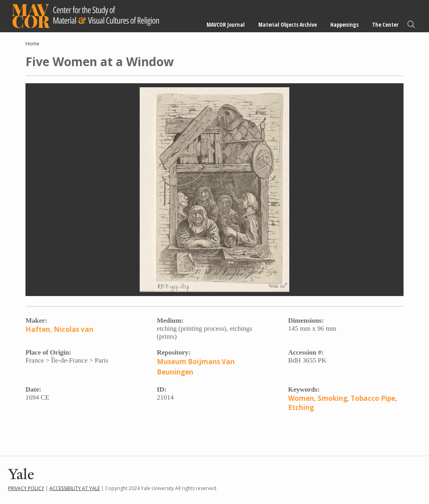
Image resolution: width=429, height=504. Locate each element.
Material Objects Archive (287, 24)
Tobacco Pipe (373, 398)
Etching (301, 407)
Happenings (344, 24)
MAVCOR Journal (226, 24)
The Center (385, 24)
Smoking (332, 398)
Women (301, 398)
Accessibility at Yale (74, 488)
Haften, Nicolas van (59, 329)
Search (411, 24)
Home (32, 43)
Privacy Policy (26, 488)
